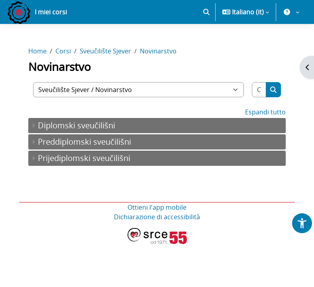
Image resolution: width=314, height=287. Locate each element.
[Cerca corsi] (259, 89)
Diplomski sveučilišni (76, 125)
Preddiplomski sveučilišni (84, 141)
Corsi (63, 51)
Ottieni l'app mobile (157, 207)
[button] (206, 12)
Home (37, 51)
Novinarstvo (158, 51)
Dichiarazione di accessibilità (157, 216)
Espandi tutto (265, 112)
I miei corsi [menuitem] (51, 12)
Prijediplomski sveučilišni (84, 158)
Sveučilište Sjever (105, 51)
